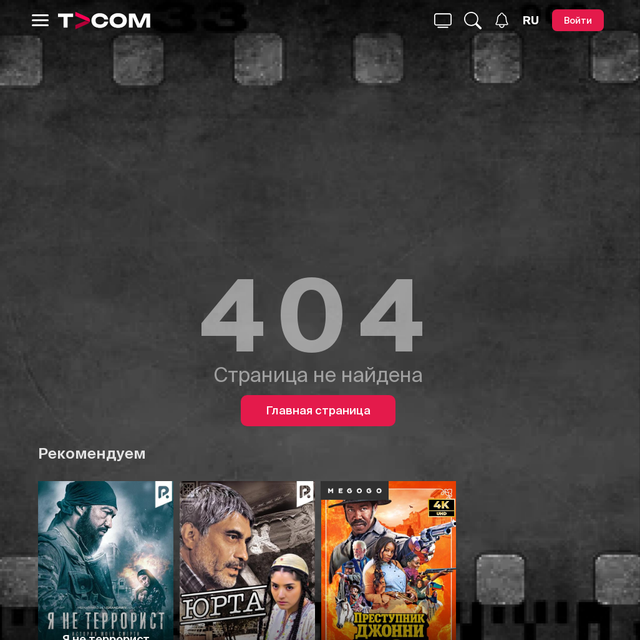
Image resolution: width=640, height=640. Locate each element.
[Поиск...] (443, 20)
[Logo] (104, 20)
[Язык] (531, 20)
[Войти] (578, 20)
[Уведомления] (502, 20)
